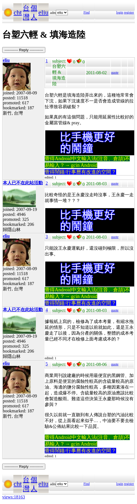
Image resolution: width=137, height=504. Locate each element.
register (129, 12)
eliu (43, 12)
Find (86, 12)
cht (18, 12)
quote (115, 72)
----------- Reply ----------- (23, 50)
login (119, 12)
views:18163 (13, 497)
